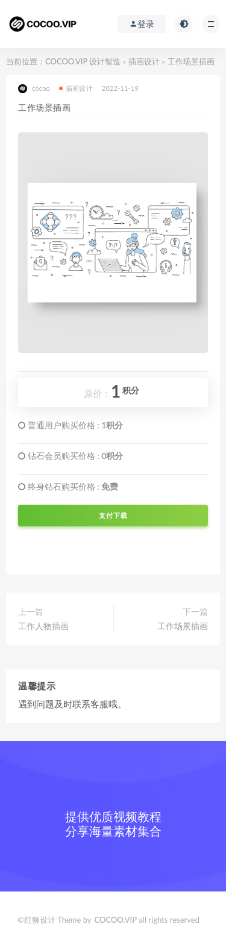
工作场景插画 (182, 626)
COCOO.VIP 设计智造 (84, 61)
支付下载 (113, 515)
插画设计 (144, 61)
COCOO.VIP (116, 920)
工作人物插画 (43, 626)
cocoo (34, 88)
